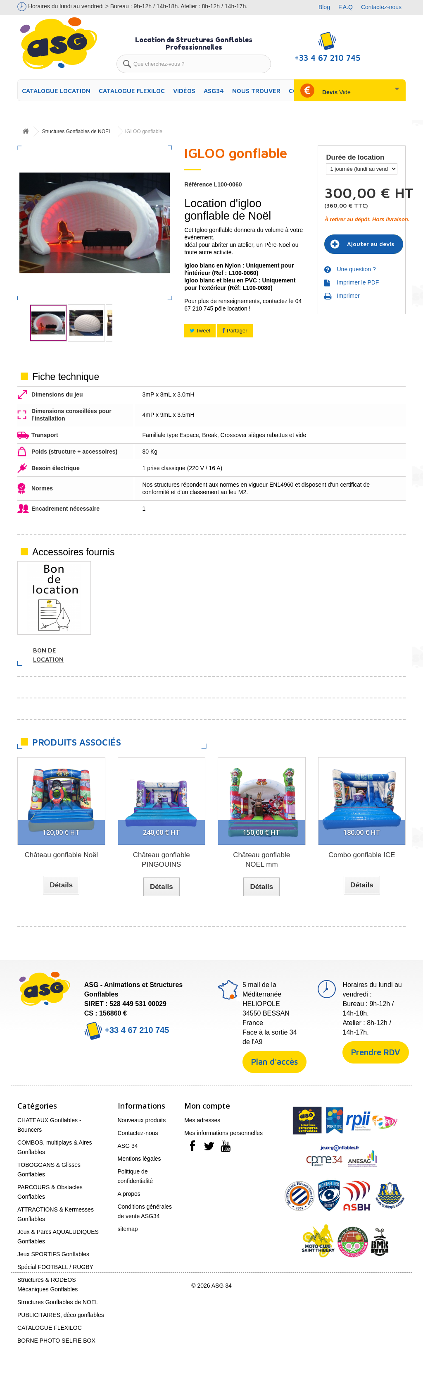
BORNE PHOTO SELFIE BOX (56, 1340)
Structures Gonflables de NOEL (77, 131)
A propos (129, 1193)
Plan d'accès (274, 1061)
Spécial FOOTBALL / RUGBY (55, 1267)
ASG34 (214, 90)
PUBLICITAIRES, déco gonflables (60, 1315)
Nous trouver (256, 90)
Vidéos (184, 90)
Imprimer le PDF (358, 282)
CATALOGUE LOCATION (56, 90)
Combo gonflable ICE (361, 855)
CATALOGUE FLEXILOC (132, 90)
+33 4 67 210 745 (126, 1030)
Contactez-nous (381, 7)
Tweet (200, 330)
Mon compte (207, 1106)
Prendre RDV (375, 1052)
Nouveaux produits (142, 1120)
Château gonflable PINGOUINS (161, 859)
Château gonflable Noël (61, 855)
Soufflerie (133, 650)
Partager (235, 330)
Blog (324, 7)
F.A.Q (345, 7)
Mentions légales (139, 1158)
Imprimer (348, 295)
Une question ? (356, 269)
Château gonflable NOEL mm (261, 859)
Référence (198, 184)
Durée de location (356, 157)
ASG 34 (128, 1145)
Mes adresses (202, 1120)
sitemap (128, 1229)
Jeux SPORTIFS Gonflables (53, 1254)
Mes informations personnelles (223, 1133)
